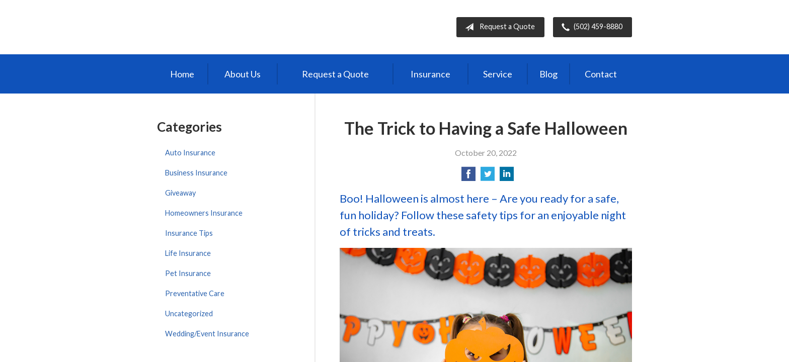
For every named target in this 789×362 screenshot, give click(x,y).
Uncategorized (189, 313)
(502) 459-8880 (590, 27)
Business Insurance (196, 172)
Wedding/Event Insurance (207, 333)
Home (182, 73)
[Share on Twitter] (488, 177)
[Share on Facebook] (468, 177)
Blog (548, 73)
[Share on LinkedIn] (507, 177)
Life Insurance (188, 253)
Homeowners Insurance (204, 213)
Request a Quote (498, 27)
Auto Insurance (190, 152)
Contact (601, 73)
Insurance (430, 73)
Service (497, 73)
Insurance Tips (189, 233)
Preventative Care (194, 293)
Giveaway (180, 193)
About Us (242, 73)
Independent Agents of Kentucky (240, 27)
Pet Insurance (188, 273)
